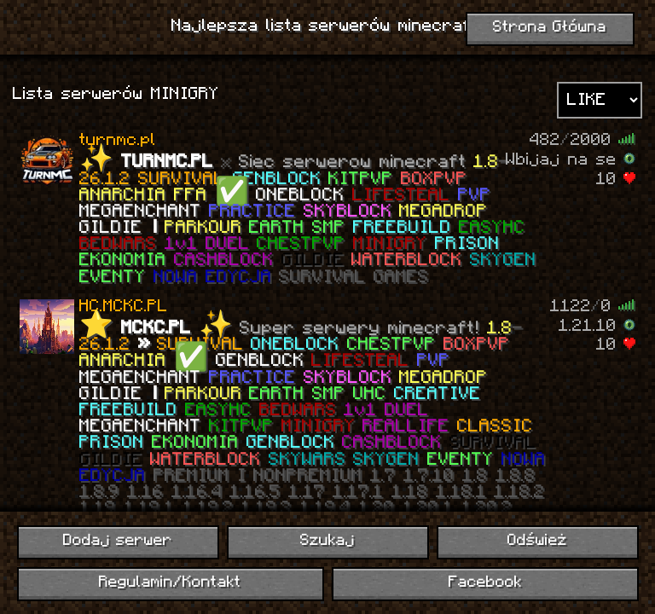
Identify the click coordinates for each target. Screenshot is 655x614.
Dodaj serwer (118, 541)
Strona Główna (550, 27)
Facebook (485, 583)
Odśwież (537, 541)
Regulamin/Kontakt (170, 583)
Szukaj (327, 541)
